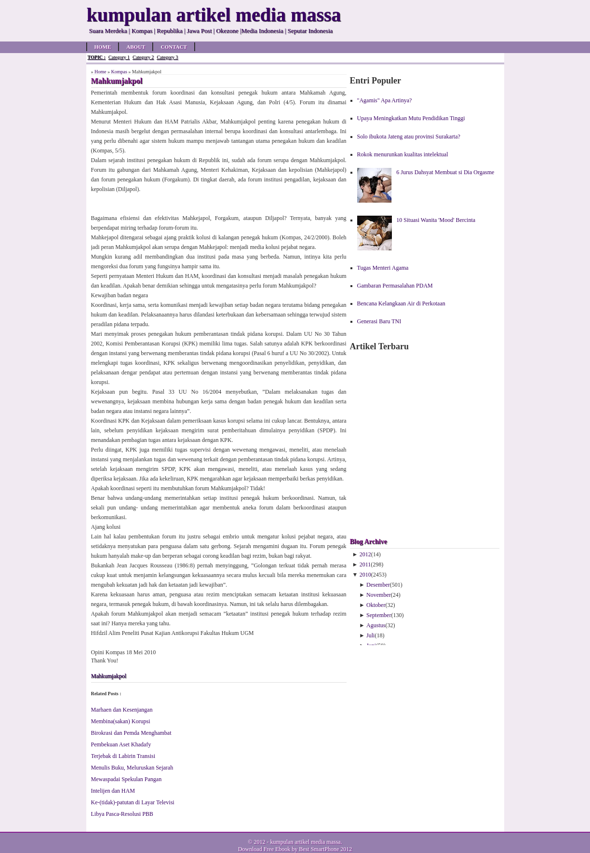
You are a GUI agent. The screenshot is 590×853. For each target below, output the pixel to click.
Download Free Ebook (264, 849)
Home (102, 47)
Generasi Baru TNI (379, 321)
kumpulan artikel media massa (305, 842)
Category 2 (143, 57)
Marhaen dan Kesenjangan (122, 709)
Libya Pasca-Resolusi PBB (122, 814)
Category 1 (119, 57)
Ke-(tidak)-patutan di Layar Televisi (132, 802)
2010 (365, 574)
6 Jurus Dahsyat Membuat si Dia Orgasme (445, 172)
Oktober (375, 605)
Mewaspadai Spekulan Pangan (126, 779)
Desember (378, 584)
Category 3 (167, 57)
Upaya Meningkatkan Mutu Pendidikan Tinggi (411, 118)
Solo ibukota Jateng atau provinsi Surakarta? (408, 136)
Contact (174, 47)
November (378, 595)
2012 (365, 554)
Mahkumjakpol (108, 676)
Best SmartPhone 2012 (325, 849)
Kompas (119, 71)
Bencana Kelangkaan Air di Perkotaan (401, 303)
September (378, 615)
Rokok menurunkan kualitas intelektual (402, 154)
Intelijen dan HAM (113, 790)
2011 (365, 564)
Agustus (375, 625)
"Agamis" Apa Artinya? (384, 100)
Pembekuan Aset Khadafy (121, 744)
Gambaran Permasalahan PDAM (395, 285)
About (135, 47)
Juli (370, 635)
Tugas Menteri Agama (383, 267)
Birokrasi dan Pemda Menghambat (131, 732)
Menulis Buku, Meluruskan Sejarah (132, 767)
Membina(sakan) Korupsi (120, 721)
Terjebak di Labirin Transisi (123, 756)
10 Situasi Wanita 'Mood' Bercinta (435, 220)
